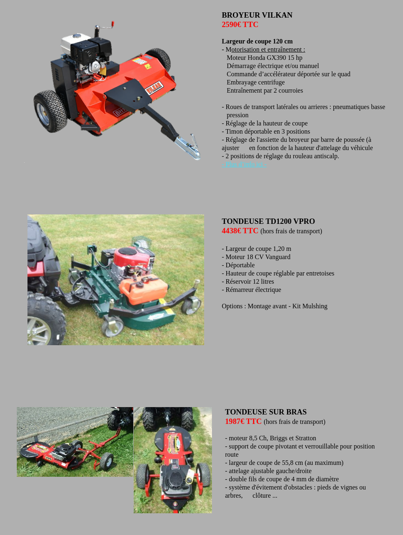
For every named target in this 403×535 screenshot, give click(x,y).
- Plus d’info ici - (244, 164)
